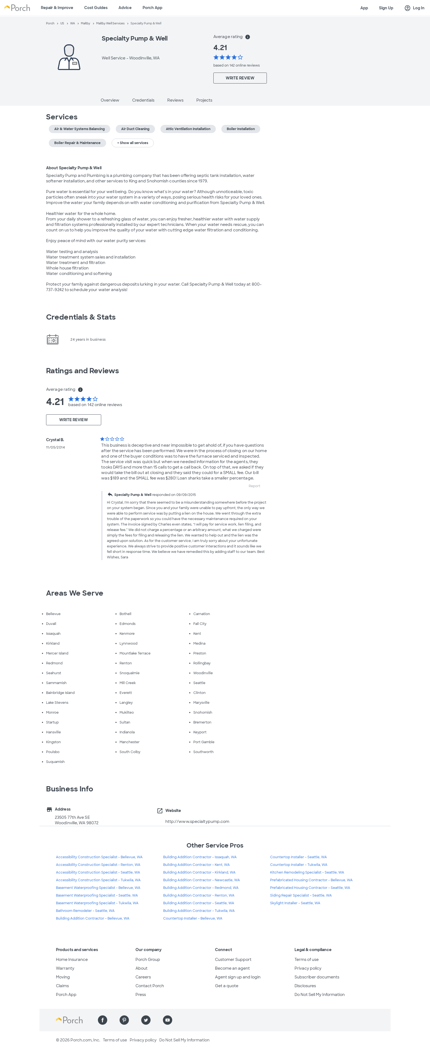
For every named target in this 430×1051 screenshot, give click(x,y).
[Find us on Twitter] (146, 1020)
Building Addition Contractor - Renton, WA (198, 895)
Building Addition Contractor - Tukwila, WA (199, 911)
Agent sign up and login (238, 977)
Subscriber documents (317, 977)
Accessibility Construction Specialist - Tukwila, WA (98, 880)
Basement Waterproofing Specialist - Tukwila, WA (97, 903)
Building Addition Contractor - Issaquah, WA (200, 857)
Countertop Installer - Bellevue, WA (192, 918)
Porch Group (147, 959)
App (364, 7)
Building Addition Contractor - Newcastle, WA (201, 880)
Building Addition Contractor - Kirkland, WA (199, 872)
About (141, 968)
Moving (63, 977)
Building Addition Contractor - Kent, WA (196, 865)
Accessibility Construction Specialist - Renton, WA (98, 865)
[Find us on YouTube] (167, 1020)
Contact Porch (149, 985)
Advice (125, 7)
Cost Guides (96, 7)
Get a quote (226, 985)
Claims (62, 985)
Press (140, 994)
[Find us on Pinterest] (124, 1020)
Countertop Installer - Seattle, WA (298, 857)
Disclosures (305, 985)
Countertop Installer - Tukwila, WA (298, 865)
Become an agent (232, 968)
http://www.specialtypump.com (197, 821)
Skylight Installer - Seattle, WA (295, 903)
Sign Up (386, 7)
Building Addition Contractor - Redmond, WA (201, 888)
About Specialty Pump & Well (73, 167)
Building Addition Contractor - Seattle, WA (198, 903)
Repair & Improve (57, 7)
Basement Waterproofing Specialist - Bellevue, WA (98, 888)
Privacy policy (308, 968)
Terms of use (307, 959)
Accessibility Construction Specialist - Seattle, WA (98, 872)
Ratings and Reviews (82, 370)
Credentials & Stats (81, 317)
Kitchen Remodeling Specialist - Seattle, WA (307, 872)
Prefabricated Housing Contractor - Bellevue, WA (311, 880)
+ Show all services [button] (132, 143)
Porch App (152, 7)
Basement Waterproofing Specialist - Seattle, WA (97, 895)
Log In (414, 8)
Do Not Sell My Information (320, 994)
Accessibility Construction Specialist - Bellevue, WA (99, 857)
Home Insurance (72, 959)
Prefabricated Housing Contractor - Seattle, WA (310, 888)
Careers (143, 977)
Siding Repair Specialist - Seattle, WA (301, 895)
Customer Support (233, 959)
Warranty (65, 968)
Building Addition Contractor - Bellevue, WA (92, 918)
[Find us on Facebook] (102, 1020)
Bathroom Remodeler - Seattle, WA (85, 911)
